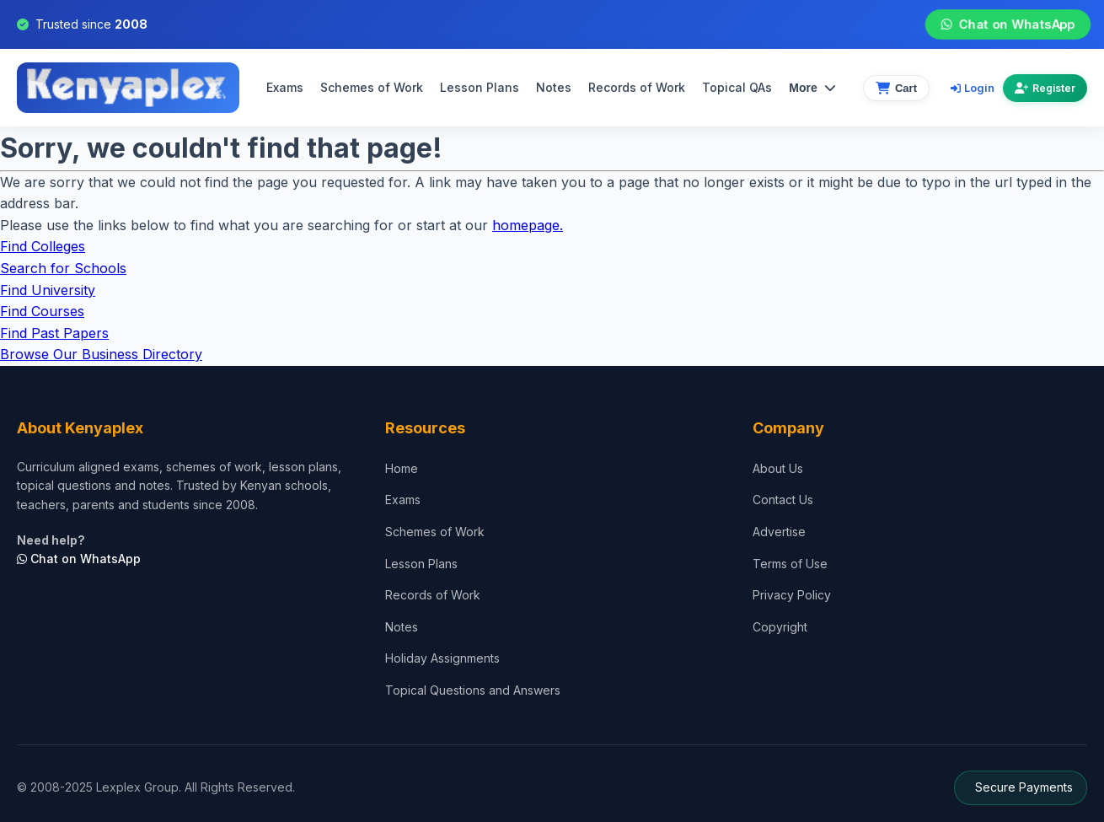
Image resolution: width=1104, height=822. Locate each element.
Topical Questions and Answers (472, 690)
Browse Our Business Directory (101, 354)
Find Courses (42, 311)
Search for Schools (63, 268)
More (812, 87)
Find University (47, 290)
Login (972, 87)
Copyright (780, 627)
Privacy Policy (792, 595)
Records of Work (636, 87)
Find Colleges (42, 246)
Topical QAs (737, 87)
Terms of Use (790, 563)
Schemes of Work (371, 87)
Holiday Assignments (442, 658)
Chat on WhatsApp (1008, 24)
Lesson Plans (479, 87)
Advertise (779, 531)
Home (401, 468)
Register (1045, 88)
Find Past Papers (54, 333)
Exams (284, 87)
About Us (778, 468)
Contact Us (783, 499)
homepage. (527, 225)
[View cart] (896, 88)
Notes (553, 87)
